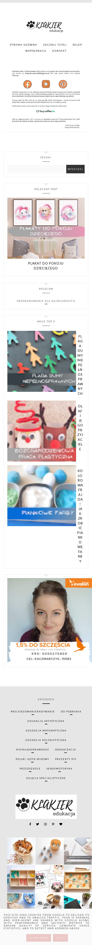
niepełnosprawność (32, 749)
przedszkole (30, 768)
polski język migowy (32, 759)
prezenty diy (66, 759)
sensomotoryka (59, 768)
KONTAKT (59, 50)
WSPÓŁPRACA (35, 50)
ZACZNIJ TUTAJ (55, 44)
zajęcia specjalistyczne (46, 778)
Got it (60, 937)
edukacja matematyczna (46, 730)
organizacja (65, 749)
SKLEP (77, 44)
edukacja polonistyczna (46, 740)
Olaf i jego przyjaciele (80, 427)
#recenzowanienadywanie (33, 711)
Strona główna (23, 44)
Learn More (39, 937)
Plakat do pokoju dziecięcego (46, 265)
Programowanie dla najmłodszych (46, 301)
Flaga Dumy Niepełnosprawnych (80, 365)
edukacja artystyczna (46, 721)
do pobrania (71, 711)
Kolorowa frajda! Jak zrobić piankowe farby (80, 516)
